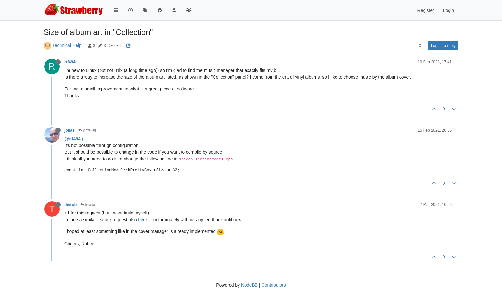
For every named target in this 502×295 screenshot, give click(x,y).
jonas (69, 130)
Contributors (274, 285)
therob (70, 204)
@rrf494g (87, 130)
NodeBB (249, 285)
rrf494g (71, 62)
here (142, 219)
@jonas (87, 204)
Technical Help (67, 45)
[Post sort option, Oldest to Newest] (420, 45)
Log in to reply (443, 45)
